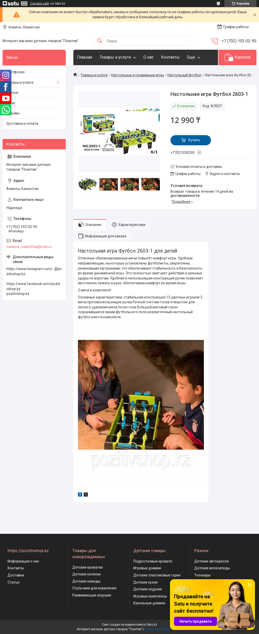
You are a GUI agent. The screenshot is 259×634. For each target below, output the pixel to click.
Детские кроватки (87, 567)
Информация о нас (23, 561)
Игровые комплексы (150, 596)
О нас (148, 57)
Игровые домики (147, 568)
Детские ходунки (147, 589)
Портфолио (15, 72)
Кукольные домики (149, 603)
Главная (84, 57)
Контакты (170, 57)
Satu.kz (152, 624)
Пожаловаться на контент (163, 629)
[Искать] (99, 41)
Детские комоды (86, 581)
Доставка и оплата (22, 123)
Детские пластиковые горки (156, 575)
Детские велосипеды (212, 568)
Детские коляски (86, 574)
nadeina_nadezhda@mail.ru (29, 247)
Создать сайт (39, 3)
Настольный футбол (184, 75)
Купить (194, 140)
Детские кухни (145, 582)
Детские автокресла (211, 561)
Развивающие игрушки (91, 595)
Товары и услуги (115, 57)
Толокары (202, 575)
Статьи (12, 93)
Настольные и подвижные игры (137, 75)
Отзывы (12, 113)
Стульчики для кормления (94, 588)
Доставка (16, 575)
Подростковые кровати (152, 561)
